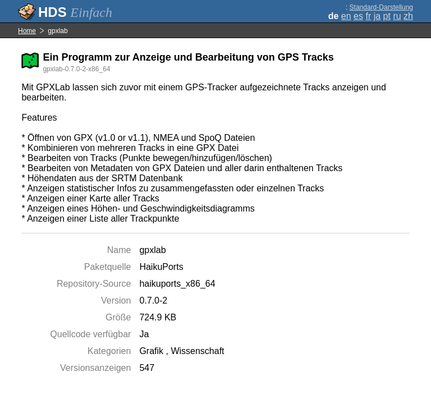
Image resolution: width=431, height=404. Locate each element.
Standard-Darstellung (381, 7)
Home (27, 31)
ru (397, 16)
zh (408, 16)
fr (368, 16)
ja (377, 16)
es (358, 16)
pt (387, 16)
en (346, 16)
